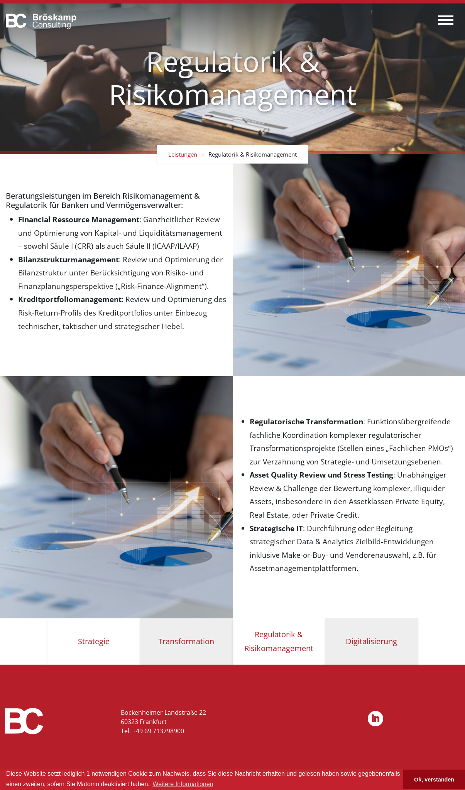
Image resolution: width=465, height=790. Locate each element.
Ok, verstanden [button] (434, 779)
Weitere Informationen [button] (182, 784)
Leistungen (182, 154)
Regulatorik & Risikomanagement (252, 154)
